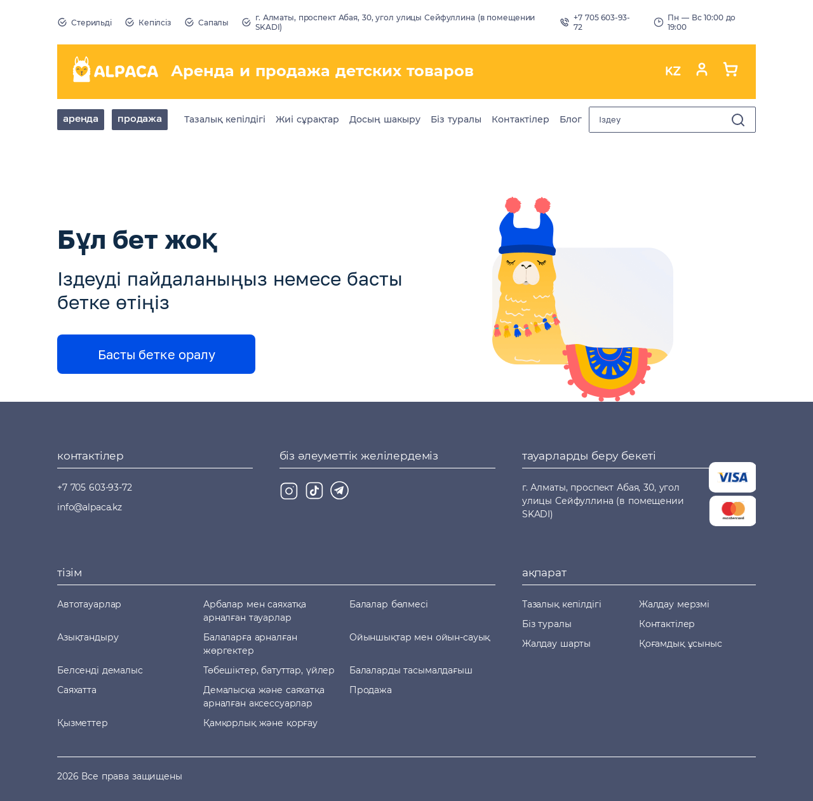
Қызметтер (82, 723)
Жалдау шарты (556, 643)
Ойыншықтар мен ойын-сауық (419, 637)
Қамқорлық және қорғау (260, 723)
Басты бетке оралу (156, 354)
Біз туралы (456, 119)
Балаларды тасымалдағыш (411, 670)
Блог (571, 119)
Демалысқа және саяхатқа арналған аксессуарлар (264, 696)
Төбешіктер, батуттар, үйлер (269, 670)
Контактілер (520, 119)
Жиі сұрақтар (307, 119)
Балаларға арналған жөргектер (250, 644)
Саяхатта (77, 690)
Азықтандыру (87, 637)
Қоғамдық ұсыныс (680, 643)
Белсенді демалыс (100, 670)
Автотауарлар (89, 604)
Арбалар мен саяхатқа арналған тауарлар (254, 611)
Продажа (140, 118)
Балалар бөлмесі (388, 604)
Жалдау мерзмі (674, 604)
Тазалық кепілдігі (224, 119)
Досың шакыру (384, 119)
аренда (80, 118)
